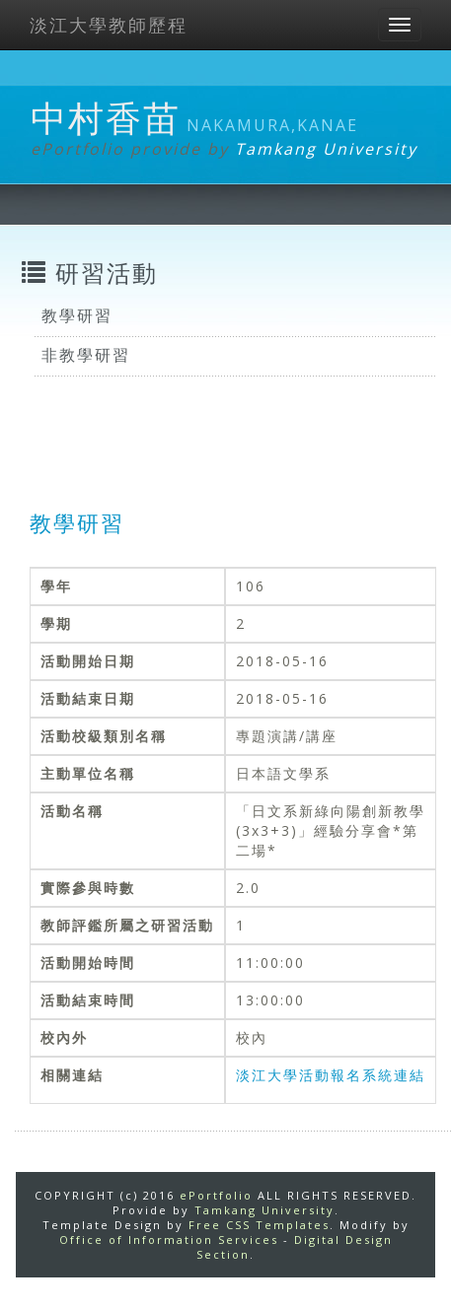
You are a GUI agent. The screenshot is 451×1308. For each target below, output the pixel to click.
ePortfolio (216, 1195)
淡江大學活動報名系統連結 (330, 1075)
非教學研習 (85, 355)
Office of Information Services (168, 1239)
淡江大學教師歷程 (109, 24)
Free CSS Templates (259, 1224)
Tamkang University (326, 149)
